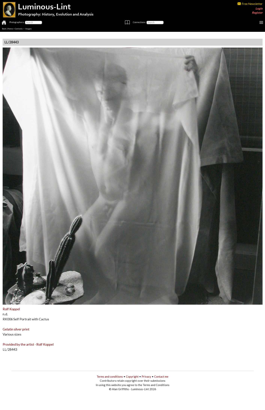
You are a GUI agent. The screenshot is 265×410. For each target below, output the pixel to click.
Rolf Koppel (11, 309)
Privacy (146, 376)
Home (10, 29)
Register (257, 12)
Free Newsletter (250, 4)
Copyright (132, 376)
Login (259, 8)
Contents (19, 29)
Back (4, 29)
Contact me (161, 376)
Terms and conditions (110, 376)
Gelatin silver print (16, 329)
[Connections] (155, 22)
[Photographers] (33, 22)
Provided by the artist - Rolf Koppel (28, 344)
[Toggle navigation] (261, 22)
